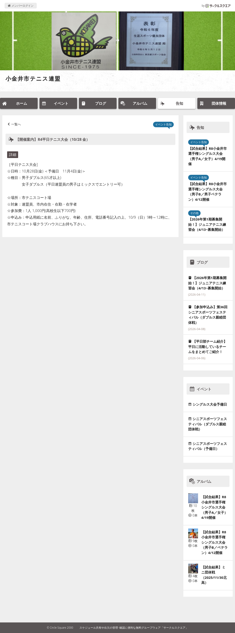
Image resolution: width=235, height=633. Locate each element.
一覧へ (16, 124)
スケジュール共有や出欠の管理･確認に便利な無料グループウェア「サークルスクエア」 (133, 628)
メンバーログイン (20, 6)
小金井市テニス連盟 (33, 78)
